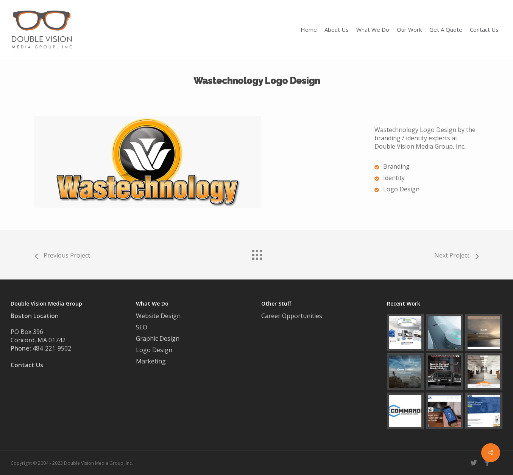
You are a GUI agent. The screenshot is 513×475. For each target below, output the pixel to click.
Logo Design (154, 350)
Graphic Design (157, 338)
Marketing (151, 361)
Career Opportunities (292, 316)
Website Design (158, 316)
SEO (141, 327)
